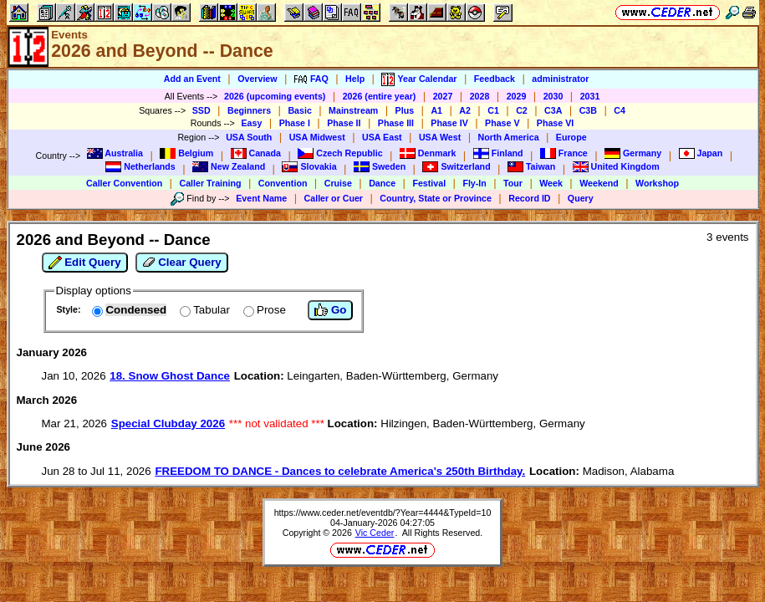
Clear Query (182, 262)
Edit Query (84, 262)
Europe (571, 137)
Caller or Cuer (333, 198)
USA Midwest (317, 137)
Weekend (599, 183)
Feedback (494, 79)
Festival (429, 183)
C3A (553, 110)
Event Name (261, 198)
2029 (517, 96)
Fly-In (474, 183)
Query (581, 198)
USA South (249, 137)
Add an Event (192, 79)
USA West (440, 137)
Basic (299, 110)
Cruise (338, 183)
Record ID (529, 198)
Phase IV (449, 123)
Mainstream (353, 110)
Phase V (502, 123)
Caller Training (210, 183)
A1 (436, 110)
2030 (553, 96)
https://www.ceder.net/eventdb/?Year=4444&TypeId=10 (383, 513)
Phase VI (555, 123)
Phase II (343, 123)
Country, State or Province (436, 198)
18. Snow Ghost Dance (170, 376)
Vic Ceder (375, 533)
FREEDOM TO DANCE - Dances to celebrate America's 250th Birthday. (340, 471)
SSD (201, 110)
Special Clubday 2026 (168, 423)
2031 (590, 96)
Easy (251, 123)
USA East (382, 137)
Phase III (396, 123)
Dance (382, 183)
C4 (619, 110)
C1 (493, 110)
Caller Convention (124, 183)
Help (355, 79)
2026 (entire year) (379, 96)
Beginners (249, 110)
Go (330, 310)
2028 (480, 96)
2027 (443, 96)
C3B (588, 110)
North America (508, 137)
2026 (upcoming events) (274, 96)
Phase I (294, 123)
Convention (283, 183)
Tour (513, 183)
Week (551, 183)
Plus (405, 110)
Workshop (657, 183)
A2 (465, 110)
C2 (522, 110)
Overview (257, 79)
